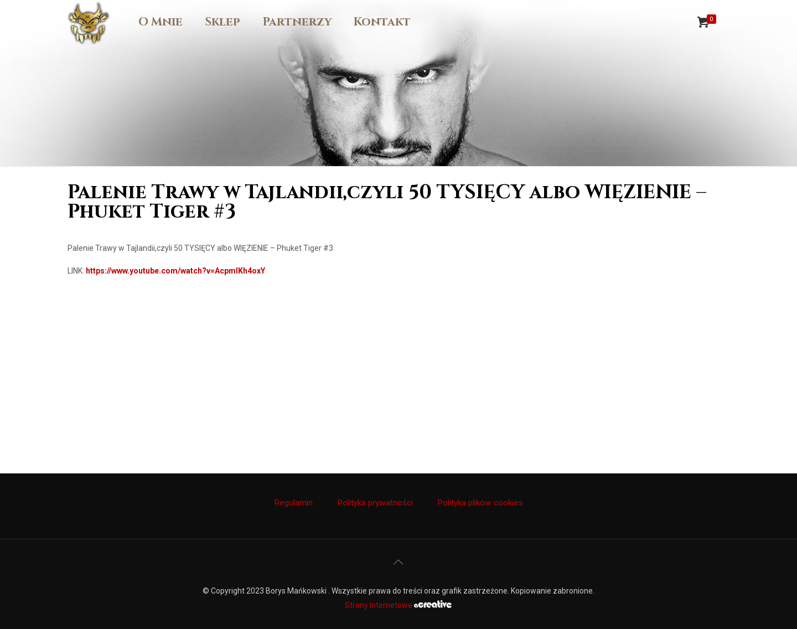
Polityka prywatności (375, 503)
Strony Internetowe (398, 605)
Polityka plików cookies (480, 503)
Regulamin (293, 503)
